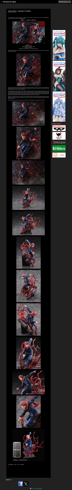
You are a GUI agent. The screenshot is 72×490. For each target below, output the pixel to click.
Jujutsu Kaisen (10, 464)
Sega (18, 464)
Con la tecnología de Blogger (36, 488)
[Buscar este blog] (66, 2)
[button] (8, 14)
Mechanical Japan (9, 2)
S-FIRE (15, 464)
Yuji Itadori (22, 464)
